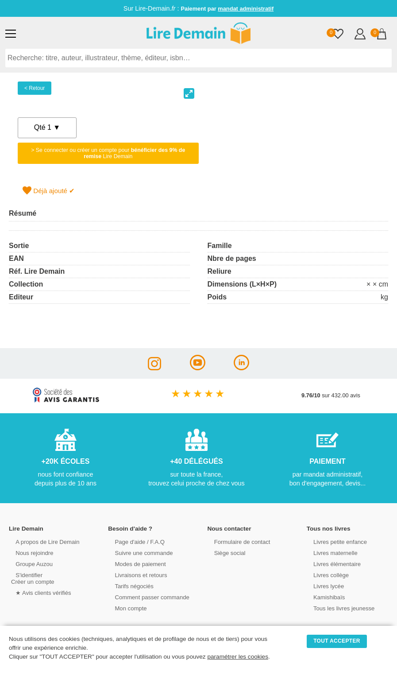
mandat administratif (246, 8)
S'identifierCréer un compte (32, 578)
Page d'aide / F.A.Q (134, 541)
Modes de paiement (135, 563)
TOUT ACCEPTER (336, 641)
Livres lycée (324, 585)
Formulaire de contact (237, 541)
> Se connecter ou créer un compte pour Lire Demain (108, 153)
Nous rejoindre (29, 552)
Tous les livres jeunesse (339, 608)
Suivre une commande (138, 552)
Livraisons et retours (135, 574)
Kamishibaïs (324, 597)
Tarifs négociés (129, 585)
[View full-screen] (189, 93)
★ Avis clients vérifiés (38, 592)
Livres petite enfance (335, 541)
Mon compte (125, 608)
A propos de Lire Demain (42, 541)
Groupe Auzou (29, 563)
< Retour (34, 88)
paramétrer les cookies (237, 656)
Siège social (225, 552)
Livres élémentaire (332, 563)
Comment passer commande (146, 597)
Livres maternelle (330, 552)
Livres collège (326, 574)
